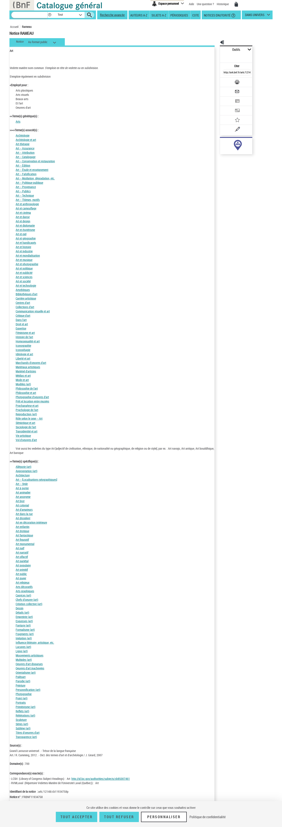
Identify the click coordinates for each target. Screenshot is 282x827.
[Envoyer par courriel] (225, 81)
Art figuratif (22, 540)
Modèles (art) (23, 384)
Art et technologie (26, 285)
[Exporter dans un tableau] (228, 89)
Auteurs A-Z (138, 15)
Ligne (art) (22, 651)
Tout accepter (77, 817)
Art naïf (20, 548)
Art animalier (23, 492)
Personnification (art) (28, 690)
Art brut (20, 501)
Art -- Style (22, 484)
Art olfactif (22, 557)
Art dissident (23, 518)
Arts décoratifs (24, 587)
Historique (223, 4)
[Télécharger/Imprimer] (226, 72)
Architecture (23, 475)
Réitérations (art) (25, 715)
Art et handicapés (26, 243)
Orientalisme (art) (26, 672)
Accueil (14, 27)
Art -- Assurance (25, 148)
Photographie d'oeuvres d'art (32, 397)
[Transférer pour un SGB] (227, 97)
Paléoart (21, 677)
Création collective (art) (29, 604)
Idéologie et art (24, 354)
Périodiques (179, 15)
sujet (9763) (223, 143)
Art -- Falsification (26, 174)
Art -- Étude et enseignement (32, 170)
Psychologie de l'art (27, 410)
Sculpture (21, 720)
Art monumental (25, 544)
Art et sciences (24, 277)
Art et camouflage (26, 208)
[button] (50, 15)
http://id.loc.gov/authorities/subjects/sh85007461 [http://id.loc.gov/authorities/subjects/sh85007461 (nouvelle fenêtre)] (100, 779)
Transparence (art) (26, 737)
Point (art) (21, 698)
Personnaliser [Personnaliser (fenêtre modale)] (164, 817)
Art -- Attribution (25, 153)
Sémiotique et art (25, 423)
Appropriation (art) (26, 471)
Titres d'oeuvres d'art (27, 733)
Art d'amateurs (24, 510)
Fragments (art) (25, 634)
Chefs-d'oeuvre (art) (27, 600)
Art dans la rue (24, 514)
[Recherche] (29, 15)
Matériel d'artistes (26, 371)
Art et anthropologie (27, 204)
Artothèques (23, 290)
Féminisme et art (25, 333)
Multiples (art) (24, 660)
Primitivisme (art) (25, 707)
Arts (18, 121)
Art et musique (24, 260)
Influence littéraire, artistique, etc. (35, 642)
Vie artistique (23, 436)
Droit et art (22, 324)
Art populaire (23, 565)
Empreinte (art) (24, 617)
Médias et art (23, 376)
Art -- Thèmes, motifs (28, 200)
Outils (215, 49)
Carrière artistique (26, 298)
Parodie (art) (23, 681)
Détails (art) (22, 612)
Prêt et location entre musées (32, 401)
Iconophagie (23, 350)
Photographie (24, 694)
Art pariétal (22, 561)
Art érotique (22, 531)
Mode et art (22, 380)
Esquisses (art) (24, 621)
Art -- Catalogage (25, 157)
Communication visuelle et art (33, 311)
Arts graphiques (25, 591)
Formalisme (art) (25, 630)
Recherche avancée (112, 15)
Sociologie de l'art (26, 427)
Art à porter (22, 488)
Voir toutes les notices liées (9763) (233, 152)
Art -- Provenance (26, 187)
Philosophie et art (26, 393)
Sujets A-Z (159, 15)
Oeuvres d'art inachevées (30, 668)
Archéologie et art (26, 140)
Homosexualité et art (28, 341)
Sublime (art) (23, 728)
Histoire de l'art (24, 337)
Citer (218, 56)
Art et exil (21, 234)
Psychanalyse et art (27, 406)
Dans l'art (21, 320)
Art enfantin (22, 527)
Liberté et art (23, 358)
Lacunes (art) (23, 647)
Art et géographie (26, 238)
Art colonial (22, 505)
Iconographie (23, 345)
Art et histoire (23, 247)
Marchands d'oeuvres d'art (31, 363)
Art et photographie (27, 264)
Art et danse (23, 217)
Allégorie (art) (23, 467)
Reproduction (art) (26, 414)
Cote (195, 15)
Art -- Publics (23, 191)
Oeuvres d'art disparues (29, 664)
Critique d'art (23, 315)
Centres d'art (23, 303)
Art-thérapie (22, 144)
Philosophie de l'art (27, 388)
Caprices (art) (23, 595)
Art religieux (22, 582)
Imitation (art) (24, 638)
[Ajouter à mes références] (228, 106)
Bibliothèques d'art (26, 294)
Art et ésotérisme (25, 230)
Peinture (20, 685)
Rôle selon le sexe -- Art (29, 418)
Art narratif (22, 552)
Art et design (23, 221)
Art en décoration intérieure (31, 522)
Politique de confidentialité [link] (208, 817)
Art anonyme (23, 497)
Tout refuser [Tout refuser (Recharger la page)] (119, 817)
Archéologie (22, 135)
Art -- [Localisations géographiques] (36, 480)
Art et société (23, 281)
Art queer (21, 578)
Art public (21, 574)
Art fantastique (24, 535)
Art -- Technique (25, 195)
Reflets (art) (22, 711)
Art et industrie (24, 251)
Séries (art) (22, 724)
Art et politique (24, 268)
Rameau (27, 27)
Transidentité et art (26, 431)
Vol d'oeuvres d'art (26, 440)
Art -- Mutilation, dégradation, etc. (35, 178)
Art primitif (22, 570)
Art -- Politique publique (29, 183)
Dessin (19, 608)
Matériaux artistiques (28, 367)
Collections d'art (25, 307)
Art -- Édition (23, 165)
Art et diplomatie (25, 225)
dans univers (254, 16)
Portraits (21, 702)
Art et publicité (24, 273)
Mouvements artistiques (29, 655)
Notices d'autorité (216, 15)
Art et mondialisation (28, 255)
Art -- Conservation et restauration (35, 161)
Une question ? (205, 4)
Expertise (21, 328)
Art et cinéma (23, 213)
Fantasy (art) (23, 625)
